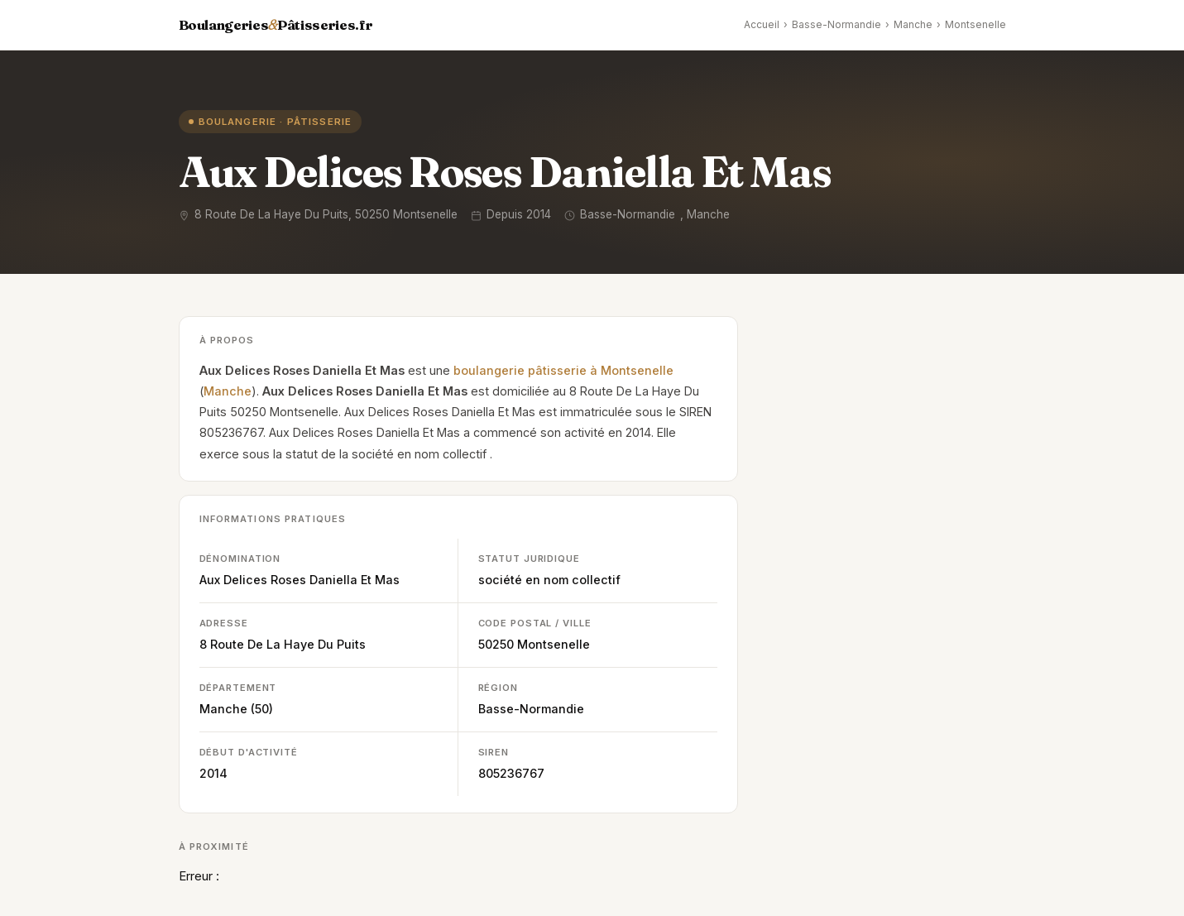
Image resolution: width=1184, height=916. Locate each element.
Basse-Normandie (836, 24)
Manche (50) (236, 709)
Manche (913, 24)
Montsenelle (975, 24)
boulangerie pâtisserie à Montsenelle (563, 370)
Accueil (761, 24)
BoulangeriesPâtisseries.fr (276, 25)
